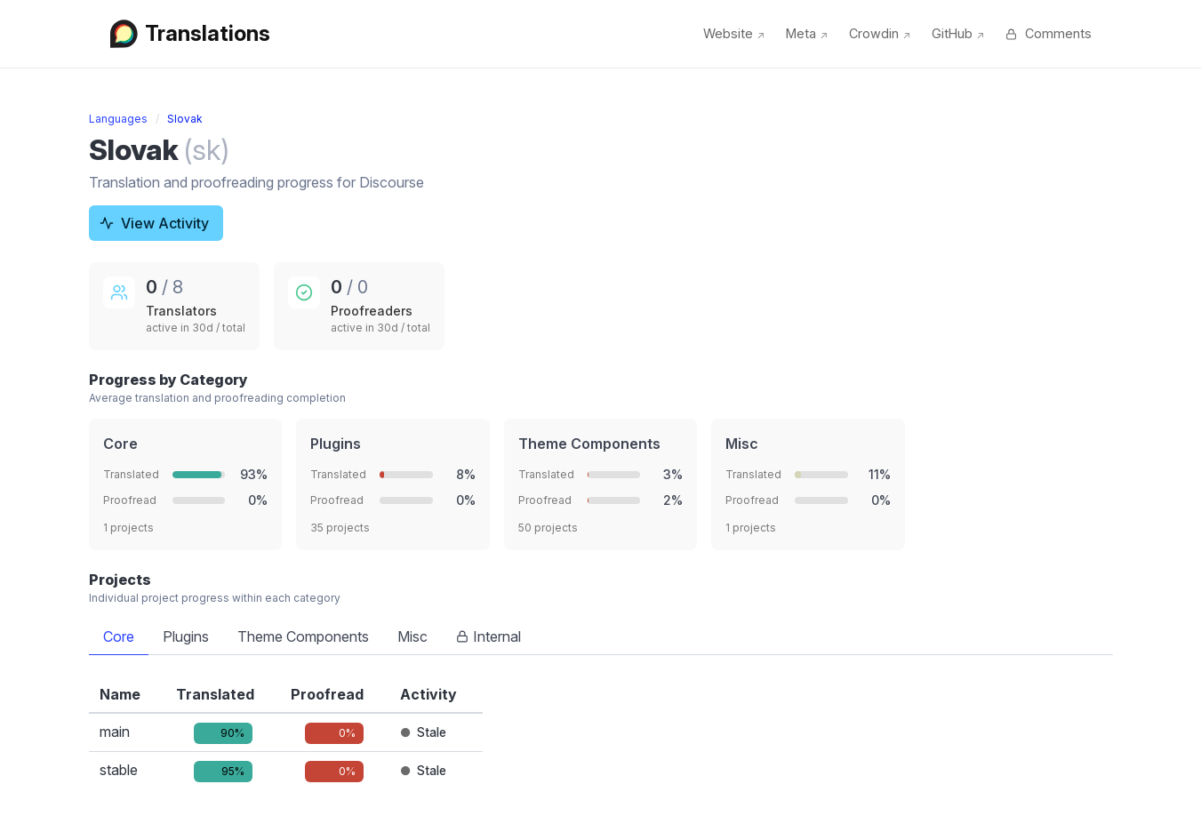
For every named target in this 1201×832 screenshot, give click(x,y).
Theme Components (303, 636)
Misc (412, 636)
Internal (488, 636)
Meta (807, 33)
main (115, 731)
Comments (1048, 33)
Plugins (186, 636)
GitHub (958, 33)
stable (119, 770)
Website (734, 33)
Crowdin (879, 33)
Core (118, 636)
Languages (118, 118)
